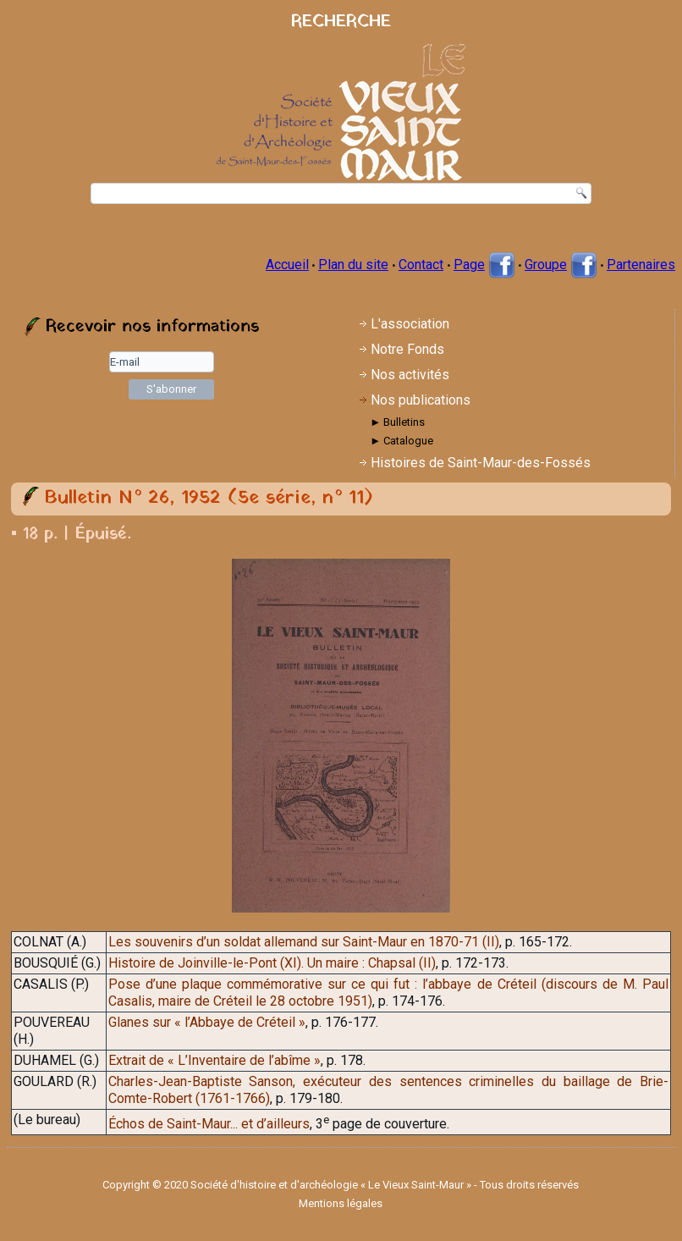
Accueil (287, 264)
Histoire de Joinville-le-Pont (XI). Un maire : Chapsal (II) (272, 963)
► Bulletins (397, 422)
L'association (410, 324)
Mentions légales (340, 1203)
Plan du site (353, 264)
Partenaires (641, 264)
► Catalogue (401, 440)
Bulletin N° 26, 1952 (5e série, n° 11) (208, 498)
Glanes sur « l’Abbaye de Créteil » (206, 1022)
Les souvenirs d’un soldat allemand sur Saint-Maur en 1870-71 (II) (303, 942)
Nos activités (410, 375)
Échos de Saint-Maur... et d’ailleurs (209, 1124)
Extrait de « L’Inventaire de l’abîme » (214, 1060)
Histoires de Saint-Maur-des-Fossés (481, 463)
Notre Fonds (407, 349)
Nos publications (420, 400)
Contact (421, 264)
